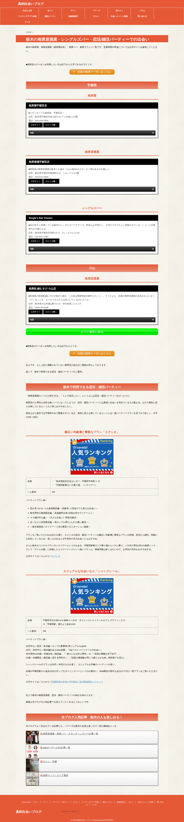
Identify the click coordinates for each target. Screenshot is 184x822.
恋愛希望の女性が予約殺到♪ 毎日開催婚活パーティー (77, 679)
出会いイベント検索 (119, 16)
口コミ (96, 16)
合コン (50, 10)
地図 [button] (92, 133)
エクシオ (56, 554)
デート (73, 10)
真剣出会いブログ (31, 4)
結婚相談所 (73, 16)
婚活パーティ (50, 16)
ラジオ (27, 22)
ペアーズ (96, 10)
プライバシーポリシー (70, 809)
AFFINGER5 (108, 818)
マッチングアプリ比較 (27, 16)
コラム (142, 10)
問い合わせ (142, 16)
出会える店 (27, 10)
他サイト (119, 10)
